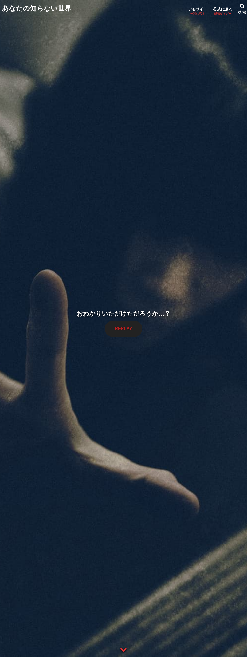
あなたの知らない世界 (36, 8)
